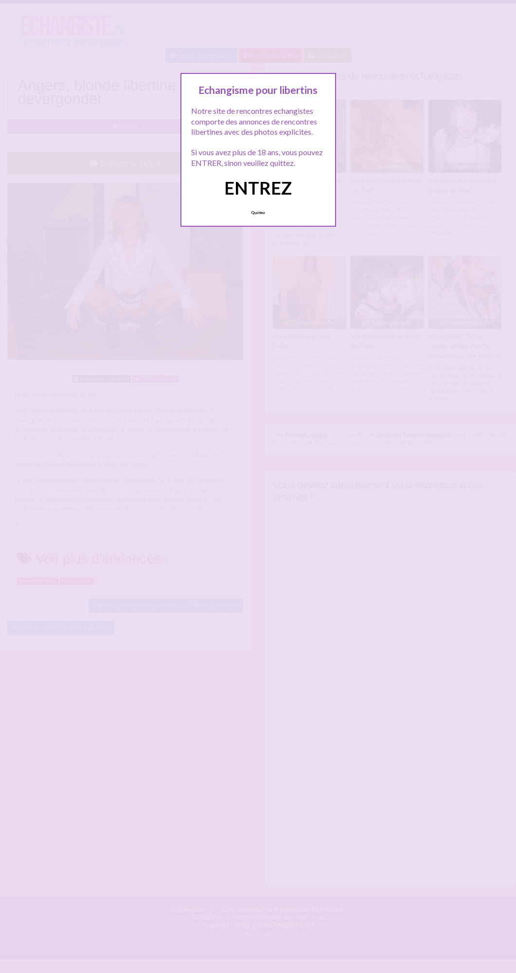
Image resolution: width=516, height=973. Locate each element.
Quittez (258, 212)
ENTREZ (258, 187)
